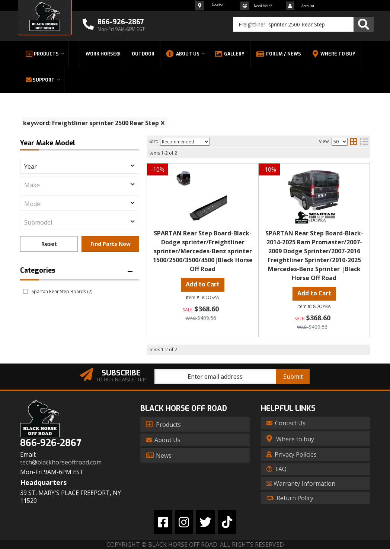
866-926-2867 (50, 443)
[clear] (162, 123)
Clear (49, 244)
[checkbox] (25, 291)
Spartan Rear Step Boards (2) (62, 291)
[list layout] (364, 141)
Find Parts (110, 244)
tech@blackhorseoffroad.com (61, 462)
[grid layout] (353, 141)
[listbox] (79, 166)
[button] (303, 24)
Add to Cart (203, 284)
